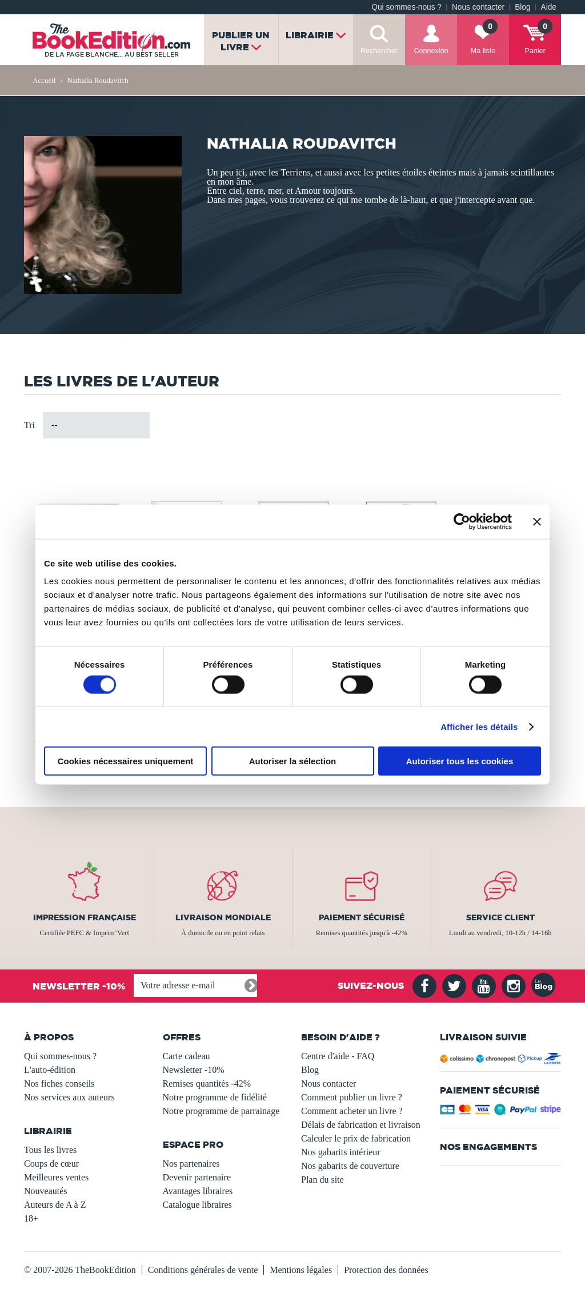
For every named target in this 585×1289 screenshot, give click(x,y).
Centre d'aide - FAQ (337, 1056)
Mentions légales (301, 1270)
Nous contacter (478, 7)
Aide (548, 7)
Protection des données (386, 1270)
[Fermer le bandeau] (537, 521)
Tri (29, 425)
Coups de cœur (51, 1163)
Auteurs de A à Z (55, 1205)
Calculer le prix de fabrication (356, 1138)
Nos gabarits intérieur (340, 1152)
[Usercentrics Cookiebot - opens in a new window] (462, 521)
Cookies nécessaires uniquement (126, 761)
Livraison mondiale (223, 917)
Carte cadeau (186, 1056)
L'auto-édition (49, 1070)
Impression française (84, 917)
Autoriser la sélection (292, 761)
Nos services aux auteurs (69, 1097)
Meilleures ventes (56, 1177)
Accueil (44, 80)
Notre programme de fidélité (215, 1097)
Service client (500, 917)
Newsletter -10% (194, 1070)
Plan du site (322, 1179)
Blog (522, 7)
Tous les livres (50, 1150)
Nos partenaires (191, 1163)
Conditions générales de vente (203, 1270)
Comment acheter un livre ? (352, 1111)
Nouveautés (45, 1191)
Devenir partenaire (197, 1177)
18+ (31, 1218)
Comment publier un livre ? (351, 1097)
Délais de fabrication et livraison (360, 1125)
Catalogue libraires (197, 1205)
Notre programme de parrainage (221, 1111)
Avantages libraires (198, 1191)
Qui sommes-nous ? (406, 7)
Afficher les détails (479, 726)
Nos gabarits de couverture (350, 1166)
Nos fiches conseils (59, 1083)
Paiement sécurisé (361, 917)
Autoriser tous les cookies (460, 761)
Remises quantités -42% (207, 1083)
